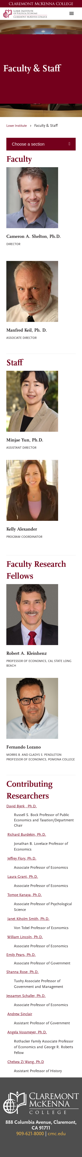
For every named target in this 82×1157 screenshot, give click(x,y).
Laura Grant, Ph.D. (22, 877)
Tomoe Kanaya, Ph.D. (24, 895)
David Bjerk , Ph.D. (21, 806)
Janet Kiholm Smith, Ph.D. (28, 919)
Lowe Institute (16, 126)
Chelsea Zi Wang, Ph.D (25, 1062)
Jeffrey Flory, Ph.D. (21, 859)
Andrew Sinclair (19, 1014)
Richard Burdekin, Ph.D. (26, 835)
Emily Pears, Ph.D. (21, 955)
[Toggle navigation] (71, 13)
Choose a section (28, 144)
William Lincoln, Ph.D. (25, 937)
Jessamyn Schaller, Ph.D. (26, 996)
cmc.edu (57, 1133)
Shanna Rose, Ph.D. (22, 972)
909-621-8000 (30, 1133)
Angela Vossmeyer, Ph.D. (27, 1032)
